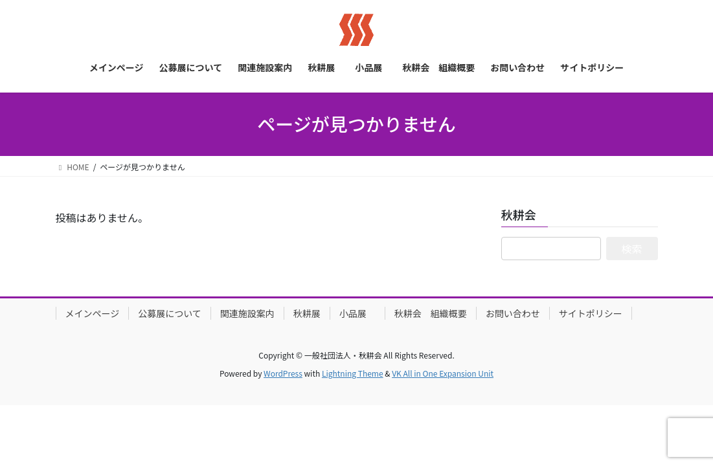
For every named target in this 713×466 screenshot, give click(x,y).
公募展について (169, 313)
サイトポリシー (590, 313)
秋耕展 (307, 313)
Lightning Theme (352, 373)
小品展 (357, 313)
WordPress (283, 373)
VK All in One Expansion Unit (442, 373)
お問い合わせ (513, 313)
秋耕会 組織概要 (430, 313)
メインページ (92, 313)
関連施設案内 (247, 313)
